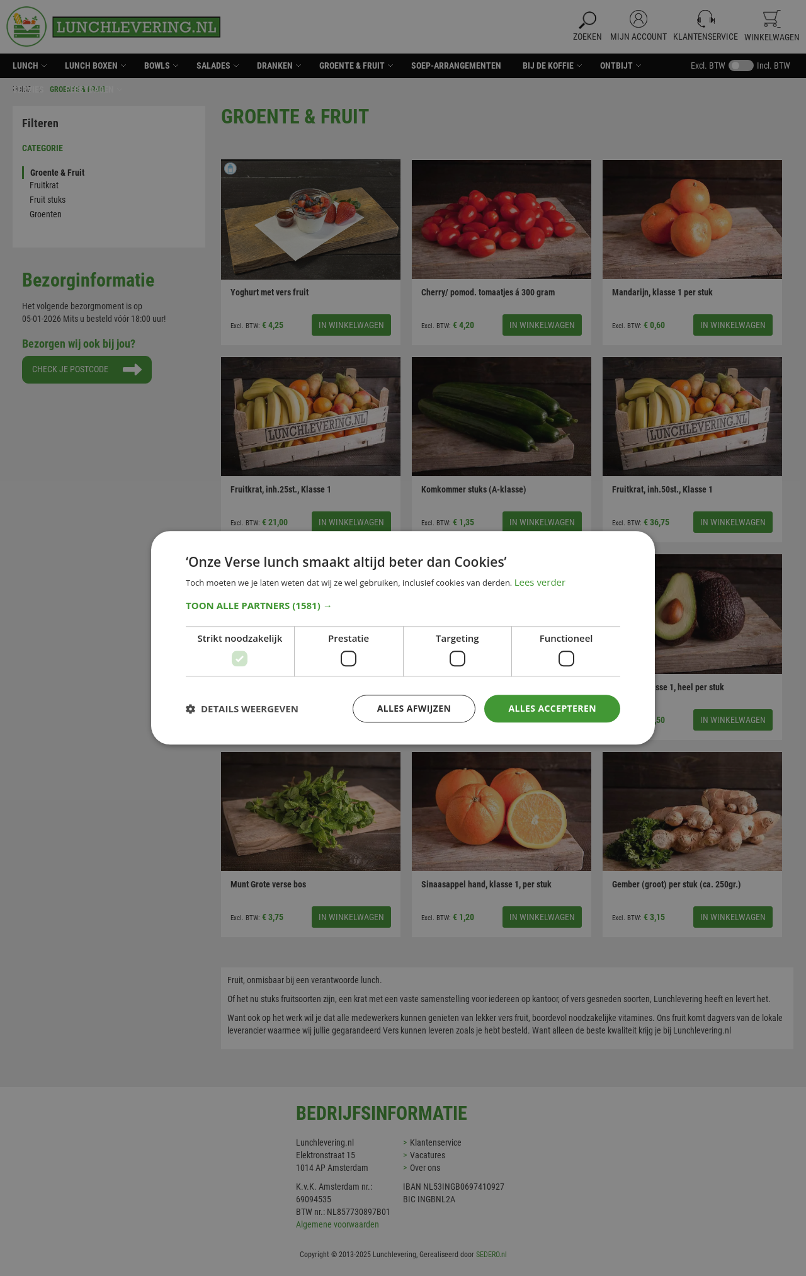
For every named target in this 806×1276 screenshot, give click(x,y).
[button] (403, 605)
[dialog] (403, 638)
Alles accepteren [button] (552, 708)
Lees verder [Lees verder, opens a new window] (540, 582)
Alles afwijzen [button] (414, 708)
